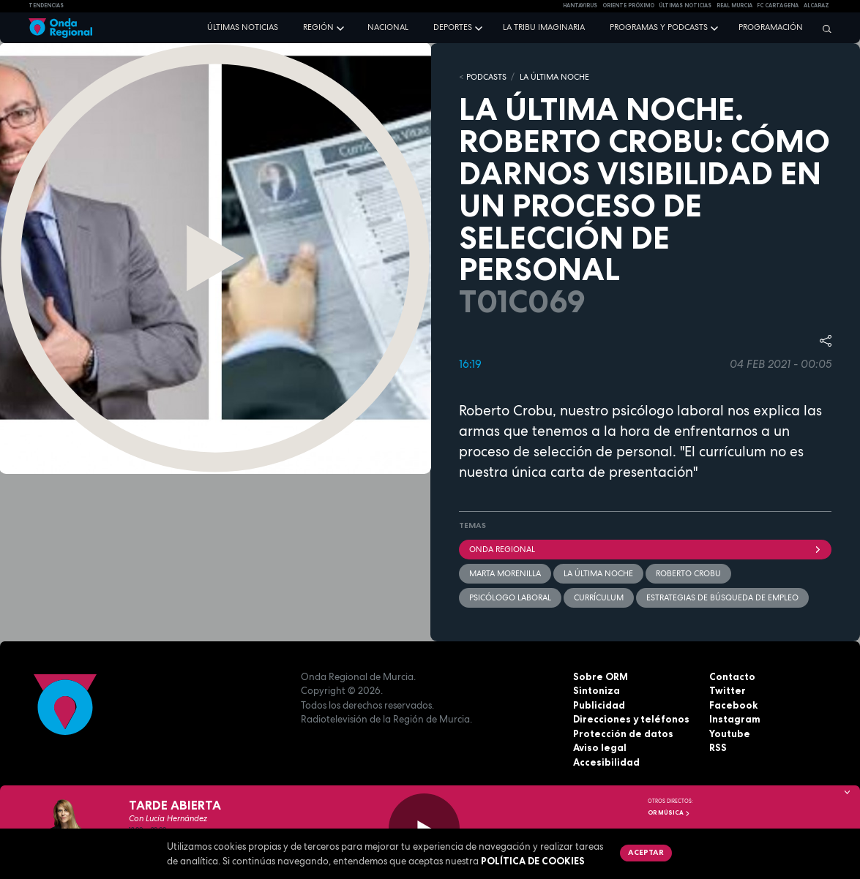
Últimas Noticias (685, 5)
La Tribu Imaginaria (544, 27)
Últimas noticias (242, 27)
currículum (599, 597)
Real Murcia (734, 5)
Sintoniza (596, 690)
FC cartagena (778, 5)
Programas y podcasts (659, 27)
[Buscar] (823, 28)
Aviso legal (600, 747)
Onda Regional (645, 549)
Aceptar (646, 852)
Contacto (732, 676)
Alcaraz (816, 5)
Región (318, 27)
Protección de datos (623, 733)
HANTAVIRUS (580, 5)
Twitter (727, 690)
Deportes (452, 27)
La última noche (598, 573)
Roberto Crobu (688, 573)
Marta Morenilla (505, 573)
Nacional (387, 27)
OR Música (669, 812)
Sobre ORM (600, 676)
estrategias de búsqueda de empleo (722, 597)
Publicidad (599, 705)
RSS (718, 747)
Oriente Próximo (628, 5)
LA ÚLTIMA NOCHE (554, 77)
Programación (771, 27)
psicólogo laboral (510, 597)
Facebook (733, 705)
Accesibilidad (606, 762)
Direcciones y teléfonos (631, 719)
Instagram (734, 719)
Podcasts (486, 77)
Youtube (729, 733)
